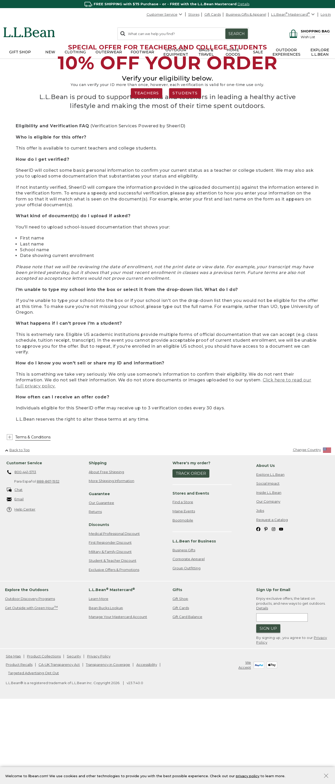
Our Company (268, 581)
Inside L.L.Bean (268, 572)
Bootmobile (182, 600)
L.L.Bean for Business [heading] (194, 621)
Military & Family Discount (110, 631)
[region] (167, 4)
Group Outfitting (186, 648)
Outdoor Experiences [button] (286, 52)
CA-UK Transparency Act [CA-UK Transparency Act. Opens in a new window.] (59, 744)
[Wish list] (315, 36)
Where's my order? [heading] (191, 542)
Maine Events (183, 591)
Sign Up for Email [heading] (273, 669)
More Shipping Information (111, 561)
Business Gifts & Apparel (246, 14)
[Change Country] (312, 530)
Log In (326, 14)
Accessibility (146, 744)
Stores (193, 14)
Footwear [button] (142, 52)
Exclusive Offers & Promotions (114, 649)
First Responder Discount (110, 622)
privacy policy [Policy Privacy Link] (247, 776)
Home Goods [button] (233, 52)
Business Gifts (183, 630)
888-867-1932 (48, 561)
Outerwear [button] (109, 52)
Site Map (13, 736)
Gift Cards (212, 14)
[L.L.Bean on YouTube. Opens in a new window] (281, 608)
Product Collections (44, 736)
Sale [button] (258, 52)
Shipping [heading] (98, 542)
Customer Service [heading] (24, 542)
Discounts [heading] (99, 604)
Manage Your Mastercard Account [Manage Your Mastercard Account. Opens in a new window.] (118, 697)
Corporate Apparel (188, 639)
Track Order (191, 553)
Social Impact (268, 563)
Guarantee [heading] (99, 573)
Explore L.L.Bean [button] (319, 52)
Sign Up (268, 708)
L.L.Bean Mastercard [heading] (112, 669)
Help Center (21, 589)
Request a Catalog (272, 599)
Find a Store (182, 582)
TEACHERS (146, 132)
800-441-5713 (21, 552)
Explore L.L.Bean (270, 554)
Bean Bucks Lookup (106, 687)
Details (243, 4)
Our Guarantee (101, 582)
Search (236, 33)
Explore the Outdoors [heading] (26, 669)
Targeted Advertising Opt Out (33, 753)
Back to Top (17, 530)
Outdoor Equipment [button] (175, 52)
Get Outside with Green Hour (31, 687)
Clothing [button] (75, 52)
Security (74, 736)
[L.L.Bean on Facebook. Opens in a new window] (258, 608)
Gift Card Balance (187, 697)
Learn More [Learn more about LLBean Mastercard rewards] (98, 679)
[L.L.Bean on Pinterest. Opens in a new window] (266, 608)
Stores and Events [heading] (190, 573)
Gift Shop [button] (20, 52)
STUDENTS (185, 132)
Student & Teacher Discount (112, 640)
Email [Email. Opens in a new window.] (15, 579)
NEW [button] (50, 52)
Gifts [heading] (177, 669)
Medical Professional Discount (114, 613)
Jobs (260, 590)
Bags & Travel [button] (206, 52)
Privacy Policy (98, 736)
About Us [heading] (265, 545)
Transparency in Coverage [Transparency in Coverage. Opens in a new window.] (108, 744)
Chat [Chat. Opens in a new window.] (15, 569)
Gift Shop (180, 679)
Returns (95, 592)
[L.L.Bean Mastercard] (293, 14)
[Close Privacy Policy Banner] (326, 776)
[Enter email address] (282, 697)
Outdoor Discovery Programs (30, 679)
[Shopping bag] (309, 31)
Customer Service (165, 14)
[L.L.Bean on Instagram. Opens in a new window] (273, 608)
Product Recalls (19, 744)
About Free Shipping (106, 552)
